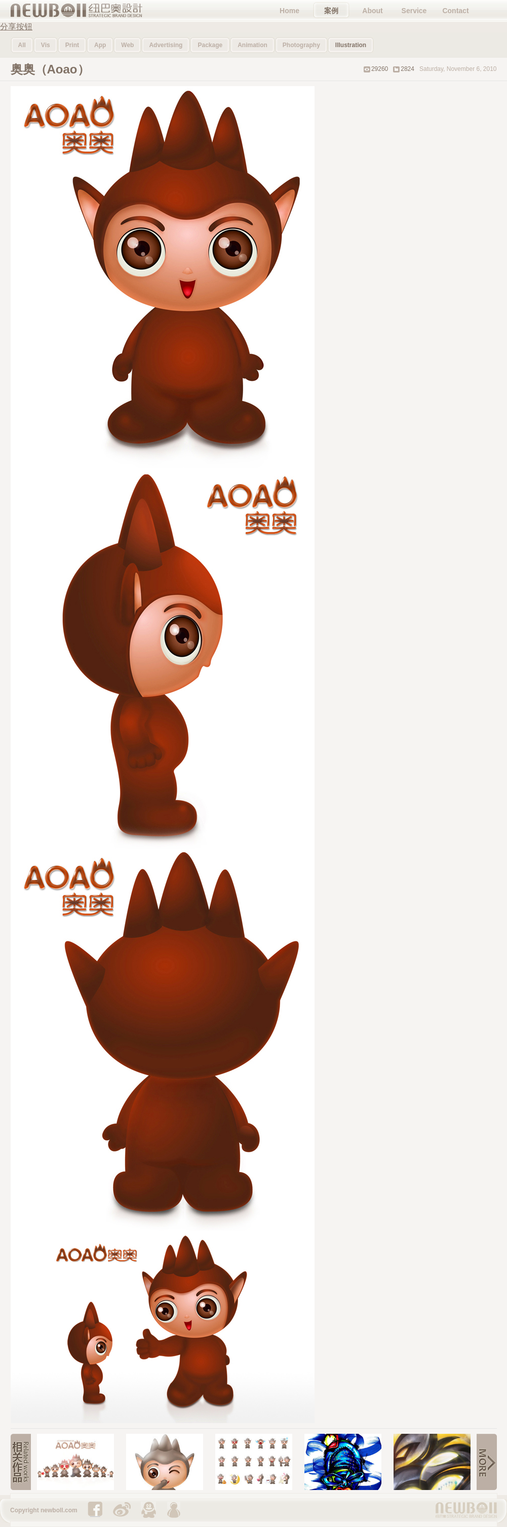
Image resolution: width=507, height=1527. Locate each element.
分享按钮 (16, 26)
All (22, 45)
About (372, 11)
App (100, 45)
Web (127, 45)
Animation (252, 45)
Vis (45, 45)
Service (414, 11)
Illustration (350, 45)
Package (210, 45)
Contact (455, 11)
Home (289, 11)
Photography (301, 45)
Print (72, 45)
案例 (331, 11)
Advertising (165, 45)
